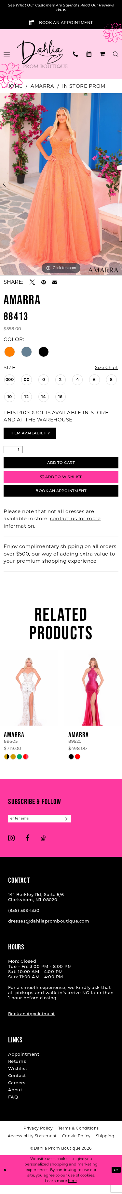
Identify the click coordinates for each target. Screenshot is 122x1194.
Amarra (42, 87)
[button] (102, 55)
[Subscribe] (75, 827)
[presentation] (29, 696)
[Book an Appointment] (61, 23)
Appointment (23, 1063)
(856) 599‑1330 (24, 919)
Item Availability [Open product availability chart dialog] (33, 435)
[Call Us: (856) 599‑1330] (75, 55)
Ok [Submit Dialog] (115, 1179)
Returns (17, 1070)
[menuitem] (75, 55)
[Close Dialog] (5, 1179)
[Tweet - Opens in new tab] (32, 283)
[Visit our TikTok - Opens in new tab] (43, 847)
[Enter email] (44, 827)
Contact (17, 1084)
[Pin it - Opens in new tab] (43, 283)
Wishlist (17, 1077)
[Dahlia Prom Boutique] (42, 55)
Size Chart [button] (104, 369)
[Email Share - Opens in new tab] (54, 283)
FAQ (13, 1106)
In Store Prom (83, 87)
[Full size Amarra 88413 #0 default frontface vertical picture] (61, 185)
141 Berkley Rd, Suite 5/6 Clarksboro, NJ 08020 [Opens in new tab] (36, 906)
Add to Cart (61, 466)
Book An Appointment (61, 498)
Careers (16, 1092)
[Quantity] (13, 453)
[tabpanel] (61, 185)
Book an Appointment (31, 1023)
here (72, 1190)
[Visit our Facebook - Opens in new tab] (28, 847)
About (15, 1099)
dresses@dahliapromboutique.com (48, 930)
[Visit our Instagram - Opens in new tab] (11, 847)
